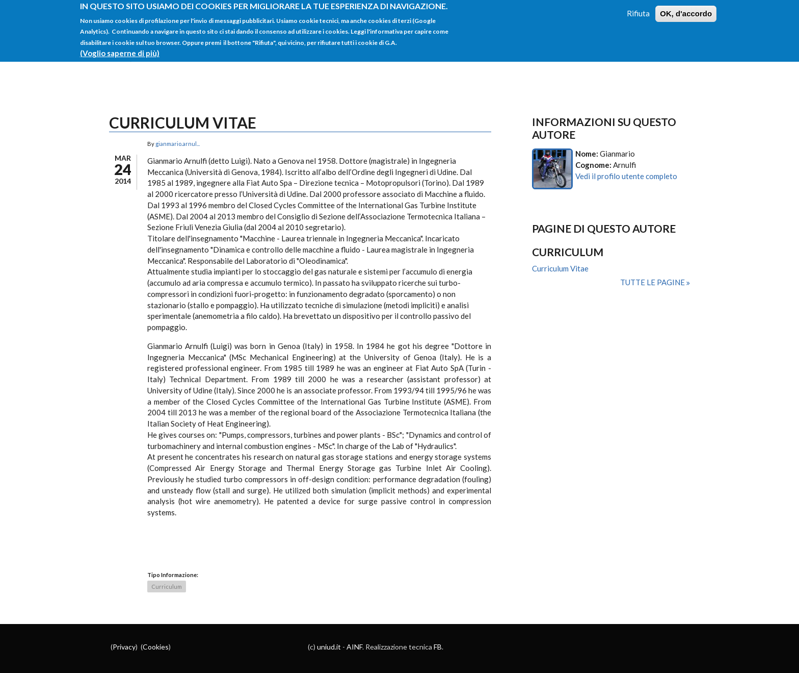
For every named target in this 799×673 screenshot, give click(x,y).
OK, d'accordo (686, 8)
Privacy (124, 646)
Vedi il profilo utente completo (626, 176)
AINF (354, 646)
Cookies (156, 646)
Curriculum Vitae (560, 268)
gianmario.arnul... (177, 143)
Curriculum (166, 586)
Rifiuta (638, 7)
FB (438, 646)
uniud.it (329, 646)
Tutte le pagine (653, 282)
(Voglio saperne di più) (119, 47)
